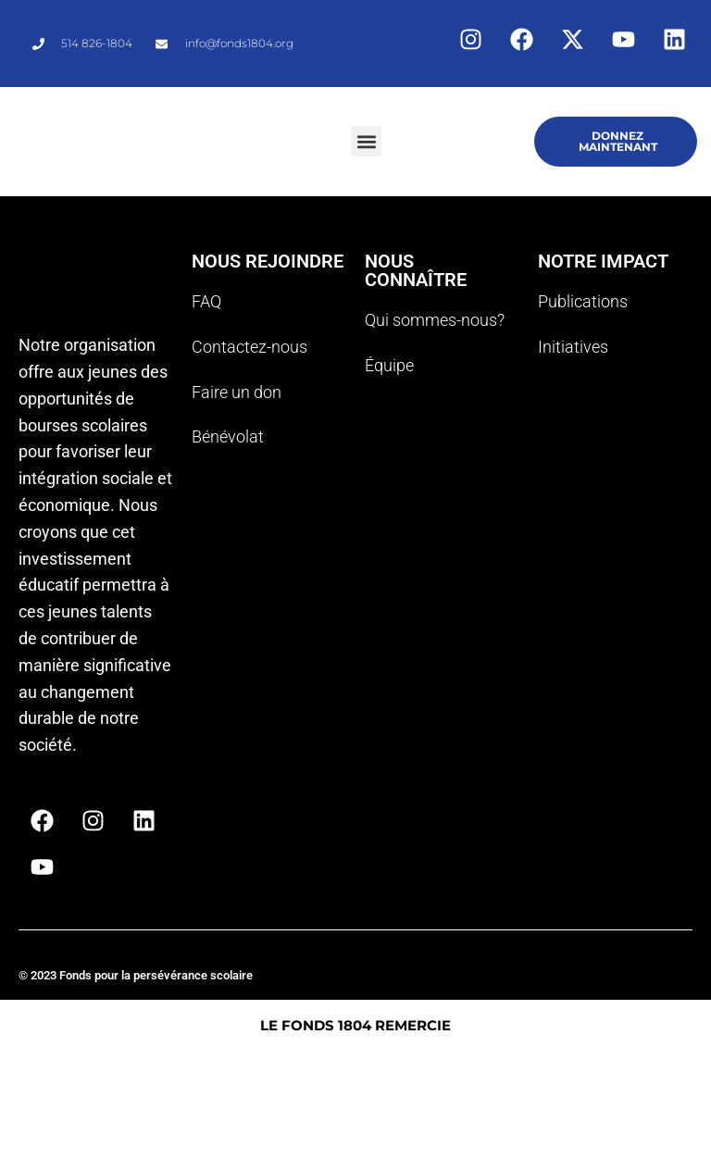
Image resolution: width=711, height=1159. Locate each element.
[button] (366, 141)
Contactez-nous (249, 346)
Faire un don (236, 392)
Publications (583, 301)
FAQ (206, 301)
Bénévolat (228, 436)
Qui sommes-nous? (435, 320)
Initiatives (573, 346)
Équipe (389, 365)
